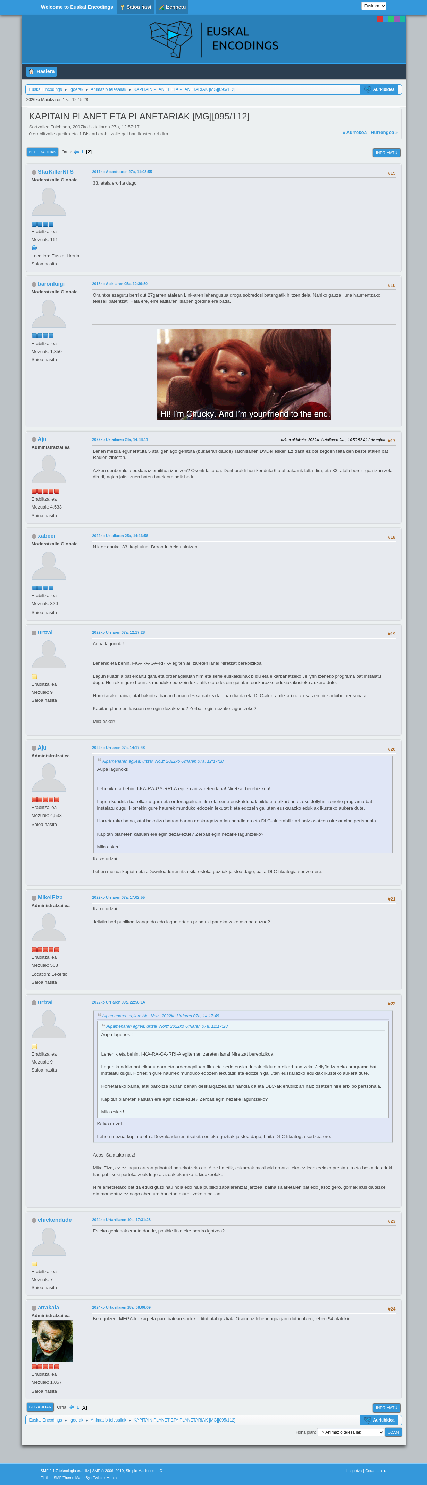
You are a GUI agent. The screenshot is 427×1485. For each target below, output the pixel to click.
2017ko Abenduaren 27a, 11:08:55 (122, 172)
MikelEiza (50, 898)
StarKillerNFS (56, 172)
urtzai (45, 632)
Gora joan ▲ (375, 1471)
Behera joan (42, 152)
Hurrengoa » (384, 132)
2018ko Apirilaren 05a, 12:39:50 (120, 284)
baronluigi (51, 284)
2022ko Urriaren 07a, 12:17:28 (118, 632)
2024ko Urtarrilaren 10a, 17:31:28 (121, 1220)
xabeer (47, 536)
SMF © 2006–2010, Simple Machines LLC (127, 1471)
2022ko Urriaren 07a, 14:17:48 (118, 747)
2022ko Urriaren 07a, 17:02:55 (118, 897)
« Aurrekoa (355, 132)
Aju (42, 439)
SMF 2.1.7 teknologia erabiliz (65, 1471)
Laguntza (354, 1471)
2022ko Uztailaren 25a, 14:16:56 (120, 536)
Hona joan (305, 1432)
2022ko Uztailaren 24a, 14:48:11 (120, 439)
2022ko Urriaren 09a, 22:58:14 (118, 1002)
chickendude (55, 1220)
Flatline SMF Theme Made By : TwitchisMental (79, 1478)
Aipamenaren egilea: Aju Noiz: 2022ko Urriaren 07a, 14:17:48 (160, 1016)
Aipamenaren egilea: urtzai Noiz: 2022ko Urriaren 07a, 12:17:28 (163, 761)
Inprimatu (386, 153)
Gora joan (40, 1407)
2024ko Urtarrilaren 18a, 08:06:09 (121, 1307)
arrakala (48, 1308)
